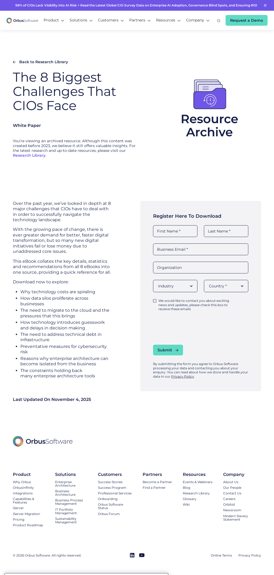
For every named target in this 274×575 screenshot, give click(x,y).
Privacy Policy (182, 376)
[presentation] (193, 327)
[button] (54, 20)
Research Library (29, 155)
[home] (22, 20)
